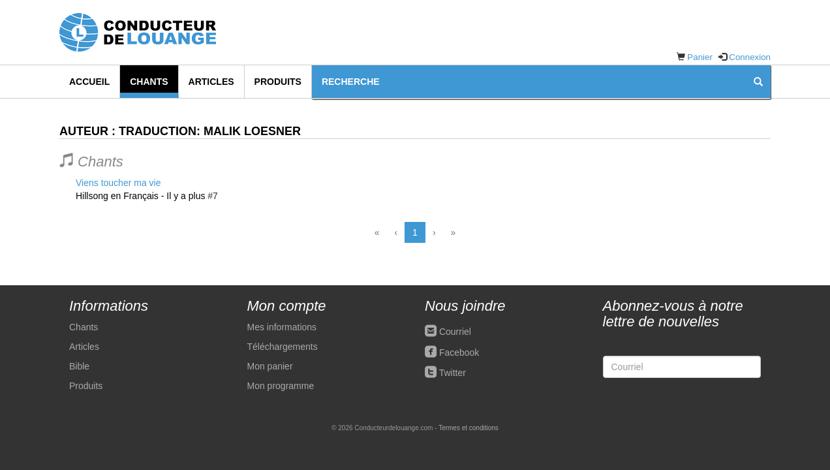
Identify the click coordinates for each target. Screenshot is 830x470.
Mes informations (282, 327)
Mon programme (281, 386)
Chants (149, 81)
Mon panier (270, 366)
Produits (277, 81)
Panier (700, 57)
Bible (79, 366)
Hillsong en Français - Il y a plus (140, 196)
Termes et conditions (468, 427)
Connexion (750, 57)
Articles (211, 81)
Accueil (89, 81)
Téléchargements (282, 346)
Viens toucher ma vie (118, 183)
